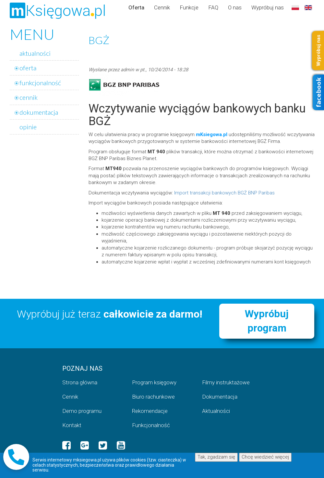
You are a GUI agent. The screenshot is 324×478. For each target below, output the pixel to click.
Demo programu (82, 411)
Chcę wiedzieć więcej (265, 457)
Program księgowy (154, 382)
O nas (235, 7)
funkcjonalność (40, 83)
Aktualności (216, 411)
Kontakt (71, 425)
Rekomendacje (150, 411)
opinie (28, 127)
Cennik (162, 7)
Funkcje (189, 7)
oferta (27, 68)
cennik (28, 97)
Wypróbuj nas (267, 7)
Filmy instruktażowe (226, 382)
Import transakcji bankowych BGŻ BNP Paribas (224, 193)
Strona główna (79, 382)
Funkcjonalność (151, 425)
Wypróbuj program (267, 321)
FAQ (213, 7)
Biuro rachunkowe (153, 396)
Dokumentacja (219, 396)
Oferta (136, 7)
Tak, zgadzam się (216, 457)
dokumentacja (38, 112)
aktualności (35, 53)
